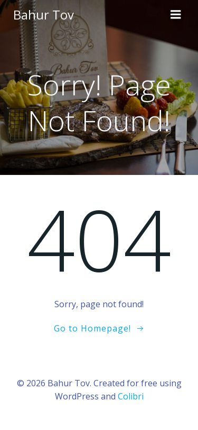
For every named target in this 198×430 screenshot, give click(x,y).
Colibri (131, 396)
